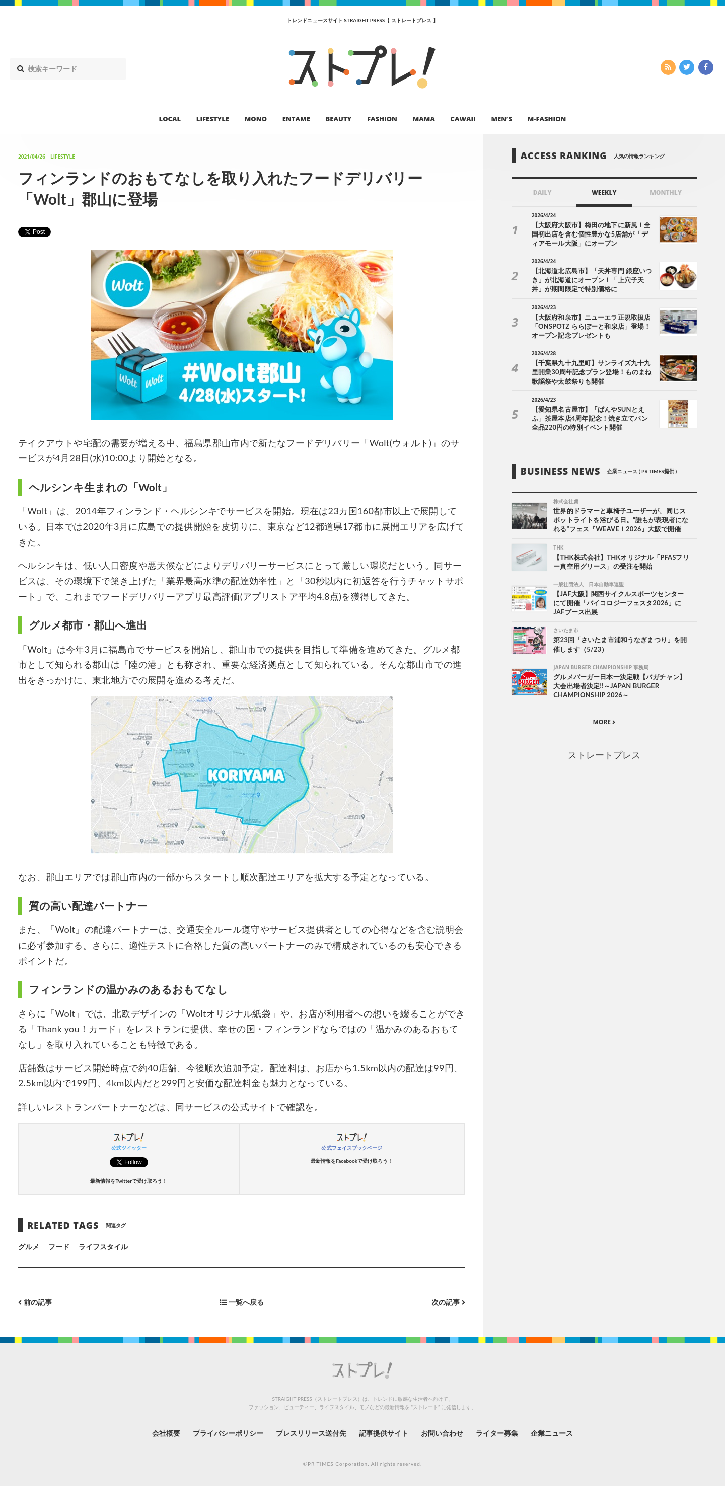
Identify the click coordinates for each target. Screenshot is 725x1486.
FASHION (382, 118)
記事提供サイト (383, 1433)
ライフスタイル (103, 1246)
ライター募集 (497, 1433)
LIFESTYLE (212, 118)
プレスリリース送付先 (311, 1433)
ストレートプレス (604, 754)
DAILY (542, 192)
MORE (604, 722)
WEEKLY (604, 192)
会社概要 (166, 1433)
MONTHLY (666, 192)
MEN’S (501, 118)
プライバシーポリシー (228, 1433)
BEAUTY (339, 118)
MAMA (424, 118)
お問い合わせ (442, 1433)
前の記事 (35, 1302)
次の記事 (448, 1302)
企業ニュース (552, 1433)
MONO (256, 118)
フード (58, 1246)
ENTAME (296, 118)
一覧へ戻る (242, 1302)
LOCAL (170, 118)
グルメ (28, 1246)
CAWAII (463, 118)
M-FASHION (547, 118)
